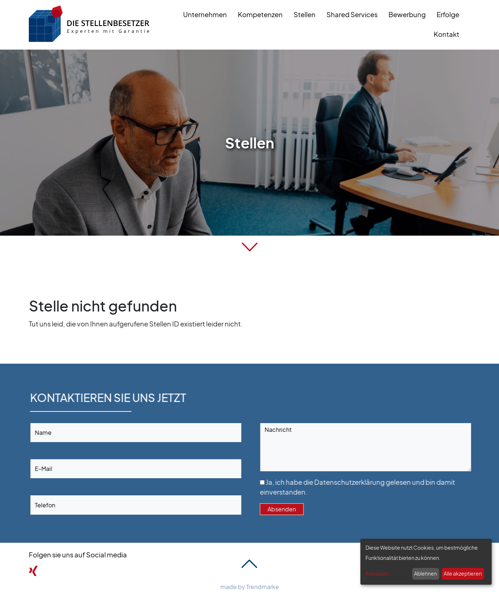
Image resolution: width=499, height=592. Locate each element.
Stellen (305, 14)
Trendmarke (262, 587)
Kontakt (446, 34)
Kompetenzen (260, 14)
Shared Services (352, 14)
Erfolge (448, 14)
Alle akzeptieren (463, 573)
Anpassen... (379, 573)
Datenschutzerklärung (369, 482)
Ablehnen (425, 573)
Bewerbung (407, 14)
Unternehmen (205, 14)
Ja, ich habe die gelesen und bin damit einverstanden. (377, 487)
